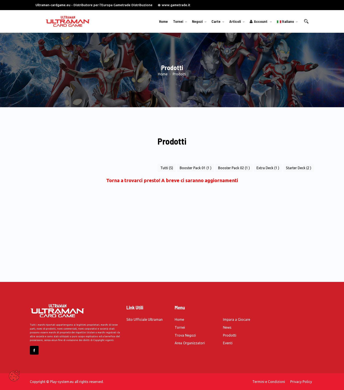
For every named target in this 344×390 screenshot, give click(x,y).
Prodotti (229, 335)
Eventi (228, 343)
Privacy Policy (301, 382)
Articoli (235, 21)
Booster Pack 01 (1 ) (195, 168)
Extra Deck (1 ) (267, 168)
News (227, 327)
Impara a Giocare (236, 319)
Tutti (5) (166, 168)
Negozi (197, 21)
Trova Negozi (185, 335)
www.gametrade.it (174, 5)
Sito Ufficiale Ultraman (144, 319)
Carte (215, 21)
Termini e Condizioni (268, 382)
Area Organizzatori (190, 343)
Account (259, 21)
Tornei (178, 21)
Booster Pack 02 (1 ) (234, 168)
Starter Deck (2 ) (298, 168)
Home (163, 21)
